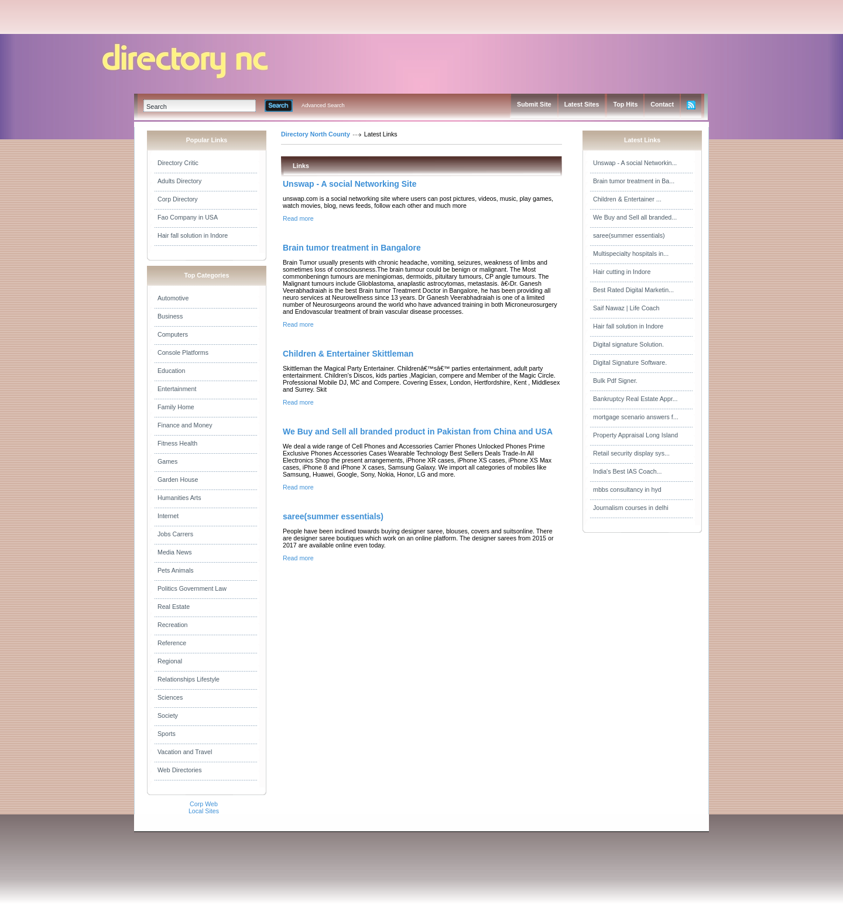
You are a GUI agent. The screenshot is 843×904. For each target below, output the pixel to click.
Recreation (172, 624)
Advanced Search (323, 105)
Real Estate (173, 606)
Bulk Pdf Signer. (615, 380)
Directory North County (315, 134)
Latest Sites (581, 104)
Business (170, 316)
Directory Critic (177, 162)
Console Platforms (182, 352)
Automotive (173, 298)
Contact (662, 104)
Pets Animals (175, 570)
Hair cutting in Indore (621, 271)
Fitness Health (177, 443)
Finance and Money (185, 425)
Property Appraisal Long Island (635, 435)
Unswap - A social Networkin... (635, 162)
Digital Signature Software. (630, 362)
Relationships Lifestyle (188, 679)
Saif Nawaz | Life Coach (626, 307)
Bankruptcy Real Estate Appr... (635, 398)
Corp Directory (177, 199)
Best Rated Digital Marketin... (633, 289)
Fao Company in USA (187, 217)
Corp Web (204, 803)
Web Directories (179, 769)
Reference (171, 642)
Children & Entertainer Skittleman (348, 353)
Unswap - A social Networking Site (349, 184)
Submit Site (534, 104)
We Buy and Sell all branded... (635, 217)
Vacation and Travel (184, 751)
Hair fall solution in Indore (192, 235)
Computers (172, 334)
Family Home (175, 406)
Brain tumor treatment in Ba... (633, 180)
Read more (298, 218)
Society (167, 715)
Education (171, 370)
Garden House (177, 479)
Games (167, 461)
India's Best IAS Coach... (627, 471)
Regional (169, 661)
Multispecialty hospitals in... (631, 253)
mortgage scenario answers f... (635, 416)
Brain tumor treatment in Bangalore (352, 247)
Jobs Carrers (175, 533)
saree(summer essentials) (333, 516)
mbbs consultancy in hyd (627, 489)
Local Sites (204, 810)
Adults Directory (179, 180)
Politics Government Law (192, 588)
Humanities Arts (179, 497)
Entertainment (176, 388)
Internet (168, 515)
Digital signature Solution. (628, 344)
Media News (174, 552)
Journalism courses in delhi (631, 507)
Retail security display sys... (631, 453)
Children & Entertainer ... (627, 199)
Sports (166, 733)
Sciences (170, 697)
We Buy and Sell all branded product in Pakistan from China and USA (418, 431)
